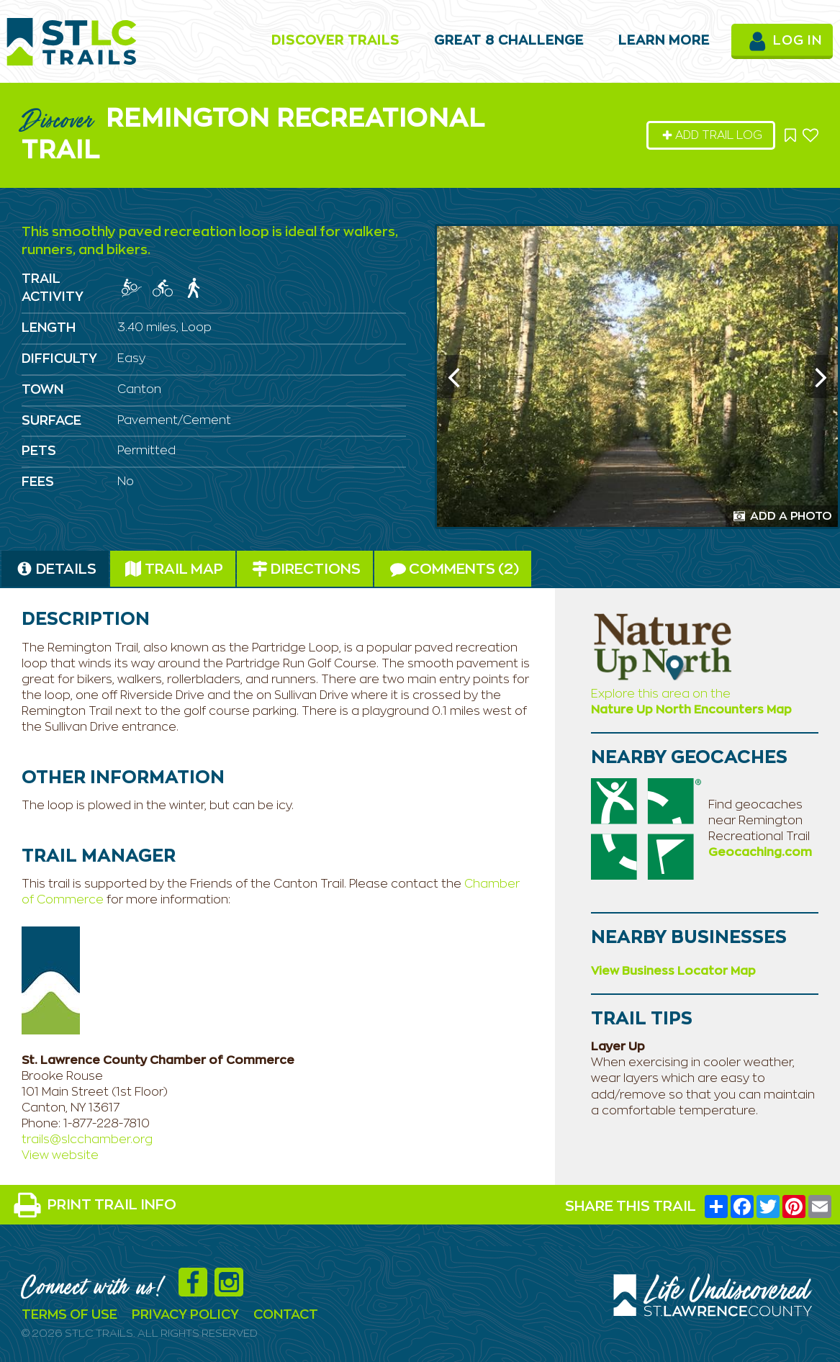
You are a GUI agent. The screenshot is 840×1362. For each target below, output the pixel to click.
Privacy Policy (185, 1315)
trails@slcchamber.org (87, 1139)
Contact (285, 1315)
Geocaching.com (760, 852)
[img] (132, 288)
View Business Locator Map (673, 971)
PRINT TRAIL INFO (94, 1205)
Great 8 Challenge (509, 41)
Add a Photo (782, 516)
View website (60, 1155)
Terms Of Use (69, 1315)
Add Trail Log (711, 135)
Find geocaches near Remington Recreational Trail (759, 820)
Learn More (664, 41)
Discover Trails (335, 41)
